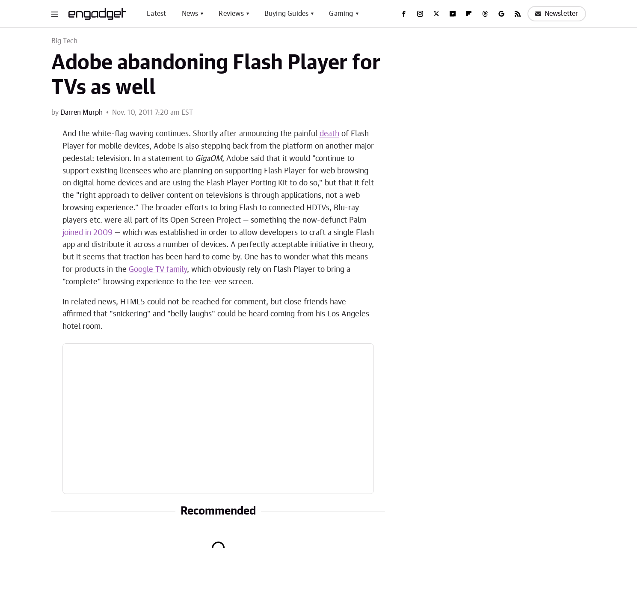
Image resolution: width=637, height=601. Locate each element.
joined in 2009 (87, 233)
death (329, 134)
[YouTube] (452, 13)
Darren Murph (81, 112)
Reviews (231, 13)
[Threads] (485, 13)
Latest (156, 13)
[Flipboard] (468, 13)
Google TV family (158, 270)
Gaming (341, 13)
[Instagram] (420, 13)
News (190, 13)
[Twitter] (436, 13)
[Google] (501, 13)
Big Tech (64, 41)
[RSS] (517, 13)
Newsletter (556, 13)
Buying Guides (286, 13)
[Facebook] (403, 13)
